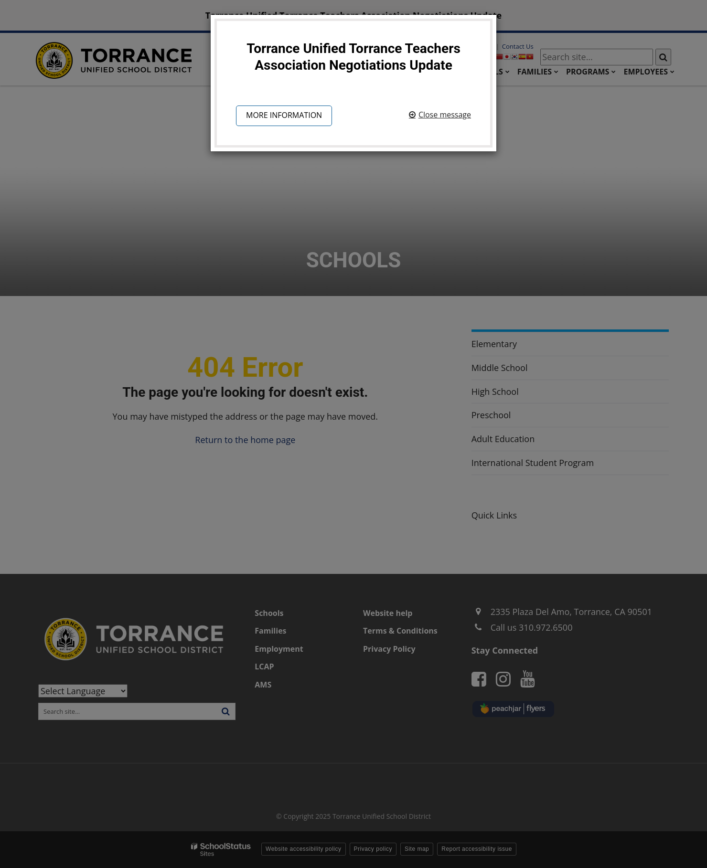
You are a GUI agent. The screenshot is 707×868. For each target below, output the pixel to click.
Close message (444, 114)
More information (284, 115)
